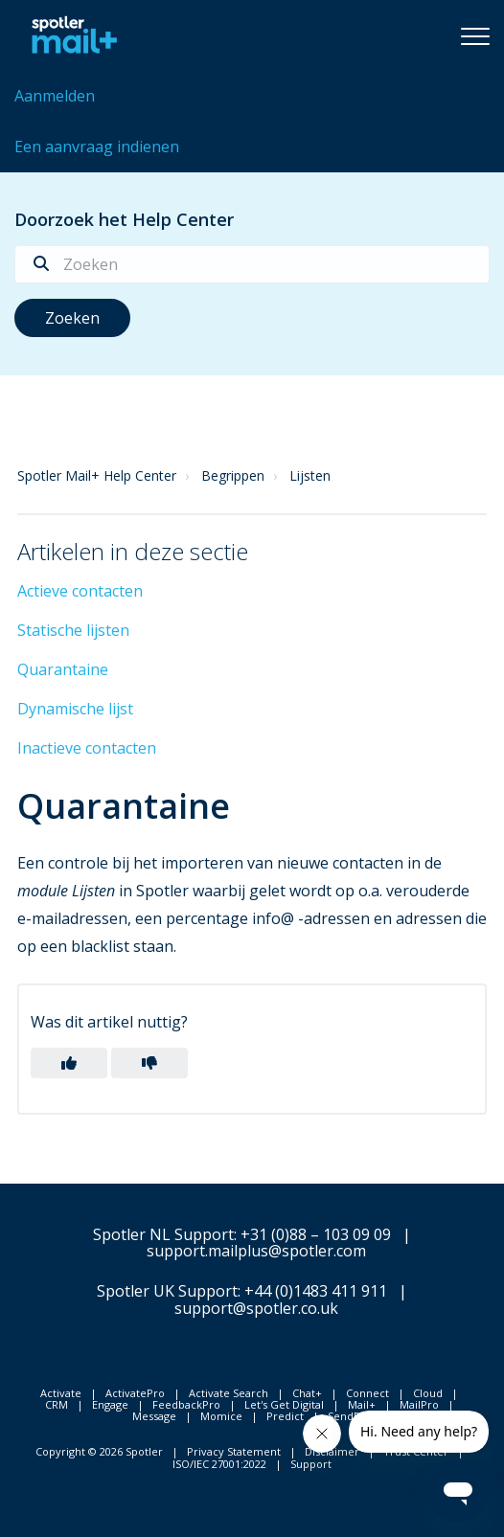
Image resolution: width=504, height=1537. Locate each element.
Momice (221, 1416)
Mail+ (362, 1404)
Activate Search (228, 1393)
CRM (56, 1404)
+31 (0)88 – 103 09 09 (316, 1234)
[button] (475, 35)
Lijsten (310, 475)
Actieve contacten (80, 590)
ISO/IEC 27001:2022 (219, 1464)
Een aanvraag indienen (96, 146)
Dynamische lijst (75, 708)
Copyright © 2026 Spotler (99, 1451)
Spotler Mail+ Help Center (96, 475)
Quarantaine (62, 669)
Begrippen (232, 475)
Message (154, 1416)
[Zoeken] (252, 264)
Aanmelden (54, 95)
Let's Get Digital (284, 1404)
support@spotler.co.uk (256, 1308)
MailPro (419, 1404)
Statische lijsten (73, 630)
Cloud (428, 1393)
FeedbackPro (186, 1404)
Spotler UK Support (167, 1290)
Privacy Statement (234, 1451)
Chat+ (307, 1393)
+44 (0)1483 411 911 (315, 1290)
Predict (285, 1416)
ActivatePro (135, 1393)
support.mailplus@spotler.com (256, 1250)
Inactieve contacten (86, 747)
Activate (60, 1393)
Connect (367, 1393)
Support (311, 1464)
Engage (110, 1404)
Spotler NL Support (163, 1234)
